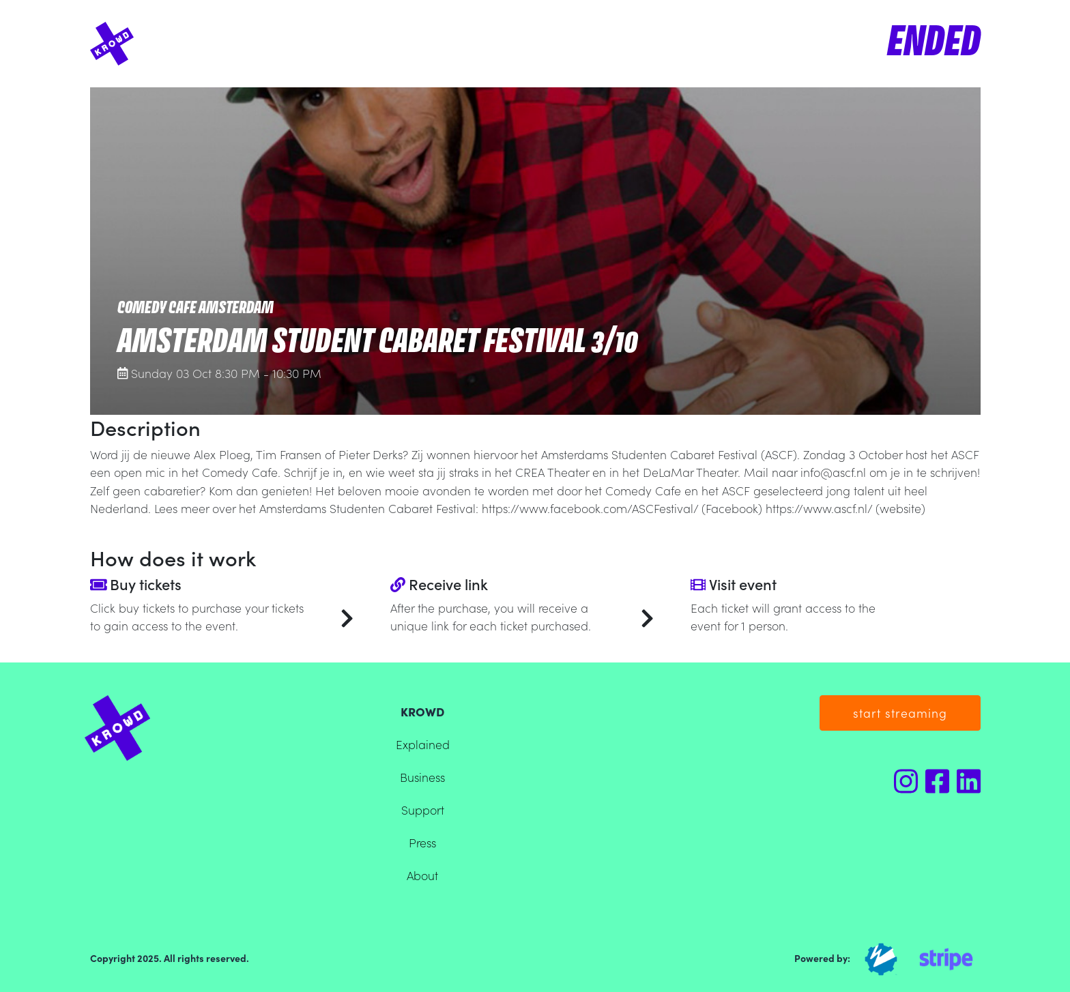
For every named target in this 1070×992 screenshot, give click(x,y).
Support (422, 809)
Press (422, 842)
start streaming (900, 712)
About (422, 875)
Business (422, 776)
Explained (423, 744)
